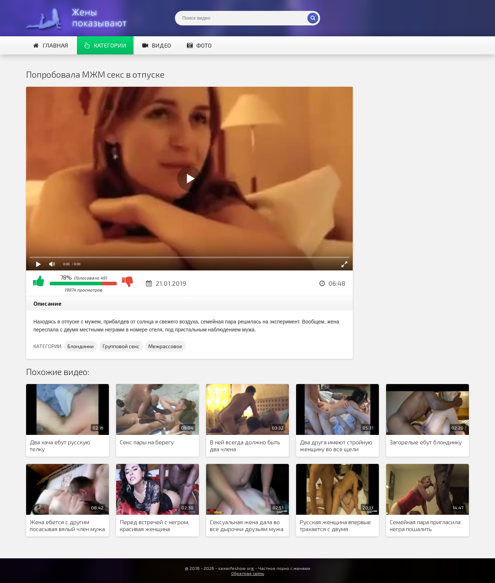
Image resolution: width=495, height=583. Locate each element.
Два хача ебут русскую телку (60, 445)
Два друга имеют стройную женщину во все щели (336, 445)
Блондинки (81, 346)
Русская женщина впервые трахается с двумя (335, 525)
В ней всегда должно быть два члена (245, 445)
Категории (105, 45)
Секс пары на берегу (147, 442)
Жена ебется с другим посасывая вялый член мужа (67, 525)
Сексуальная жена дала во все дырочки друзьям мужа (246, 525)
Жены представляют (80, 18)
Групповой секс (121, 346)
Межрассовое (165, 346)
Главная (50, 45)
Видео (156, 45)
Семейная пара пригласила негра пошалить (425, 525)
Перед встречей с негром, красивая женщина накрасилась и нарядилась (155, 525)
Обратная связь (247, 573)
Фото (199, 45)
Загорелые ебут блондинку (426, 442)
